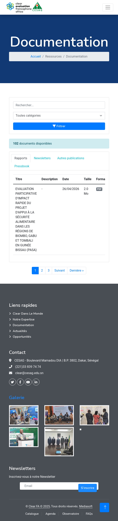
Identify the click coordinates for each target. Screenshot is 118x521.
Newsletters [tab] (42, 158)
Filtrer (59, 126)
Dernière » (77, 270)
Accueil (36, 56)
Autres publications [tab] (70, 158)
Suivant (59, 270)
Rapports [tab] (21, 158)
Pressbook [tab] (22, 166)
